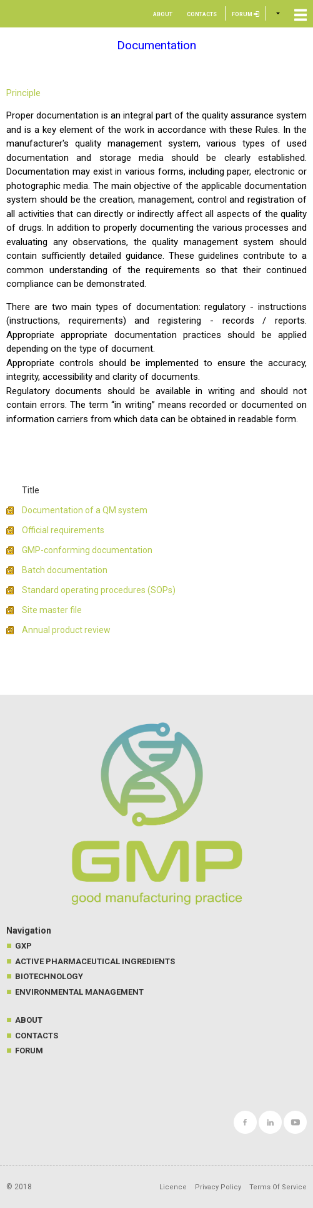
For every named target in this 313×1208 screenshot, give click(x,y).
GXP (23, 945)
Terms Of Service (278, 1187)
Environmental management (79, 992)
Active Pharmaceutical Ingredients (95, 961)
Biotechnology (49, 976)
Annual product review (66, 630)
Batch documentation (64, 570)
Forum (245, 14)
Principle (23, 93)
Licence (173, 1187)
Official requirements (63, 530)
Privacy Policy (218, 1187)
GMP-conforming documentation (87, 550)
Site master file (52, 610)
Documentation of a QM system (84, 510)
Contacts (202, 14)
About (162, 14)
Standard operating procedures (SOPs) (99, 590)
